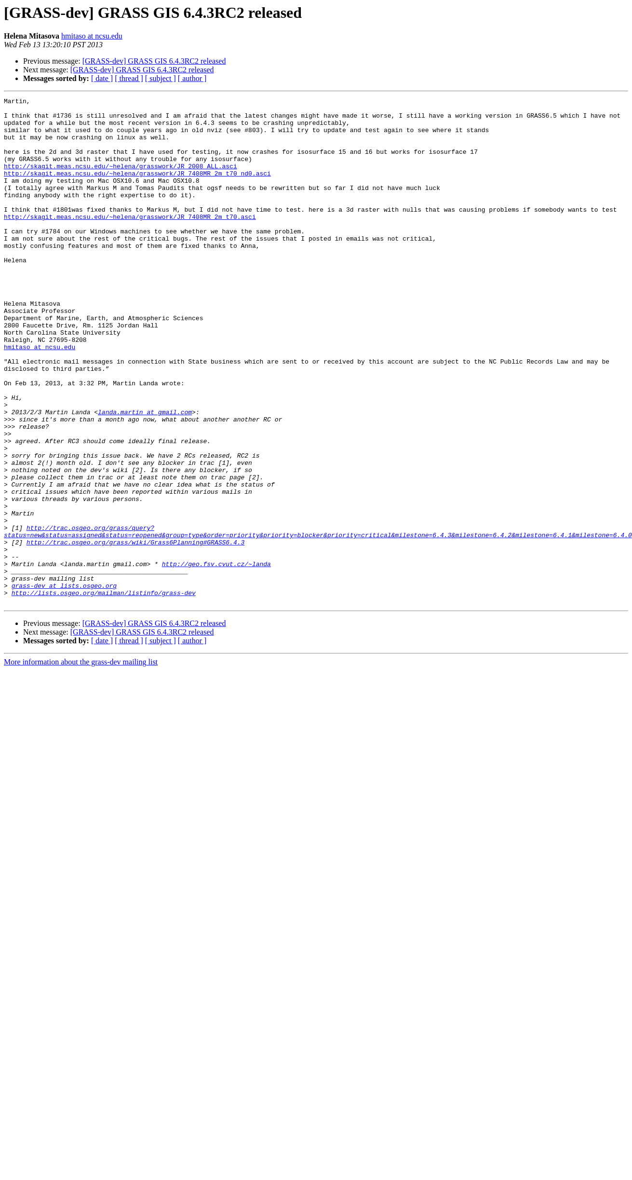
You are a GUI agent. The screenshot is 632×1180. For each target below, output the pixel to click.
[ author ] (192, 78)
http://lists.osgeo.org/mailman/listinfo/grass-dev (104, 692)
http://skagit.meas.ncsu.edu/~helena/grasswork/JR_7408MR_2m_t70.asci (130, 241)
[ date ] (102, 78)
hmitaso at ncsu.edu (91, 36)
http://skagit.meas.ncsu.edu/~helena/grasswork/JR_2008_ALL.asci (120, 180)
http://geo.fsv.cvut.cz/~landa (216, 657)
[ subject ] (160, 78)
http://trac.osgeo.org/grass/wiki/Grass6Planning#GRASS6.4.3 (135, 631)
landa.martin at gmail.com (145, 475)
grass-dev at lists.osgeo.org (64, 683)
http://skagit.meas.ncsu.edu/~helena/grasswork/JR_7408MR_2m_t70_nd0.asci (137, 189)
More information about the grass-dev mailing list (81, 763)
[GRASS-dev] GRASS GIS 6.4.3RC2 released (154, 61)
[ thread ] (129, 78)
